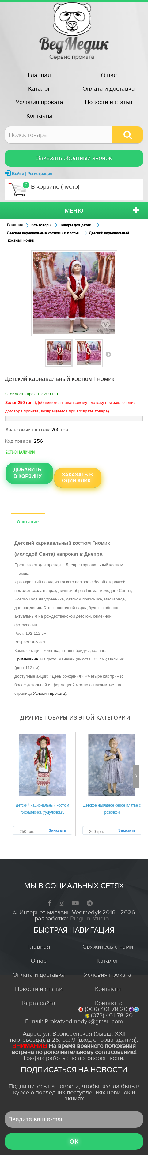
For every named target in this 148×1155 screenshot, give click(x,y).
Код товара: (18, 441)
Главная (39, 75)
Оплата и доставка (108, 88)
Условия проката (39, 102)
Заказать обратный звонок (74, 158)
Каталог (39, 88)
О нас (109, 75)
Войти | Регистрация (32, 173)
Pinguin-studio (89, 918)
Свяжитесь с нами (107, 946)
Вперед (108, 354)
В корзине (43, 189)
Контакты (39, 115)
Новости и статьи (108, 102)
